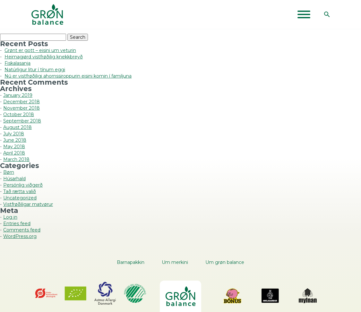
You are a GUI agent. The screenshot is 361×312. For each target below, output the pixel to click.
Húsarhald (14, 178)
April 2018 (14, 153)
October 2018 (18, 114)
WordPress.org (20, 236)
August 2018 (17, 127)
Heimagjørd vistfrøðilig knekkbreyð (43, 57)
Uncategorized (20, 198)
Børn (8, 172)
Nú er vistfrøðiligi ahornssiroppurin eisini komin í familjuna (68, 76)
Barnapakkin (130, 262)
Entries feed (16, 223)
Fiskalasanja (17, 63)
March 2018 (16, 159)
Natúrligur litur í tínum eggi (34, 69)
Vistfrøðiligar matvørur (28, 204)
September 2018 (22, 121)
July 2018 (13, 134)
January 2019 (17, 95)
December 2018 (21, 102)
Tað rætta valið (19, 191)
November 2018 (21, 108)
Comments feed (21, 230)
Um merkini (175, 262)
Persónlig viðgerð (23, 185)
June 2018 (14, 140)
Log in (10, 217)
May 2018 (14, 146)
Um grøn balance (224, 262)
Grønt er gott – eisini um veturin (40, 50)
